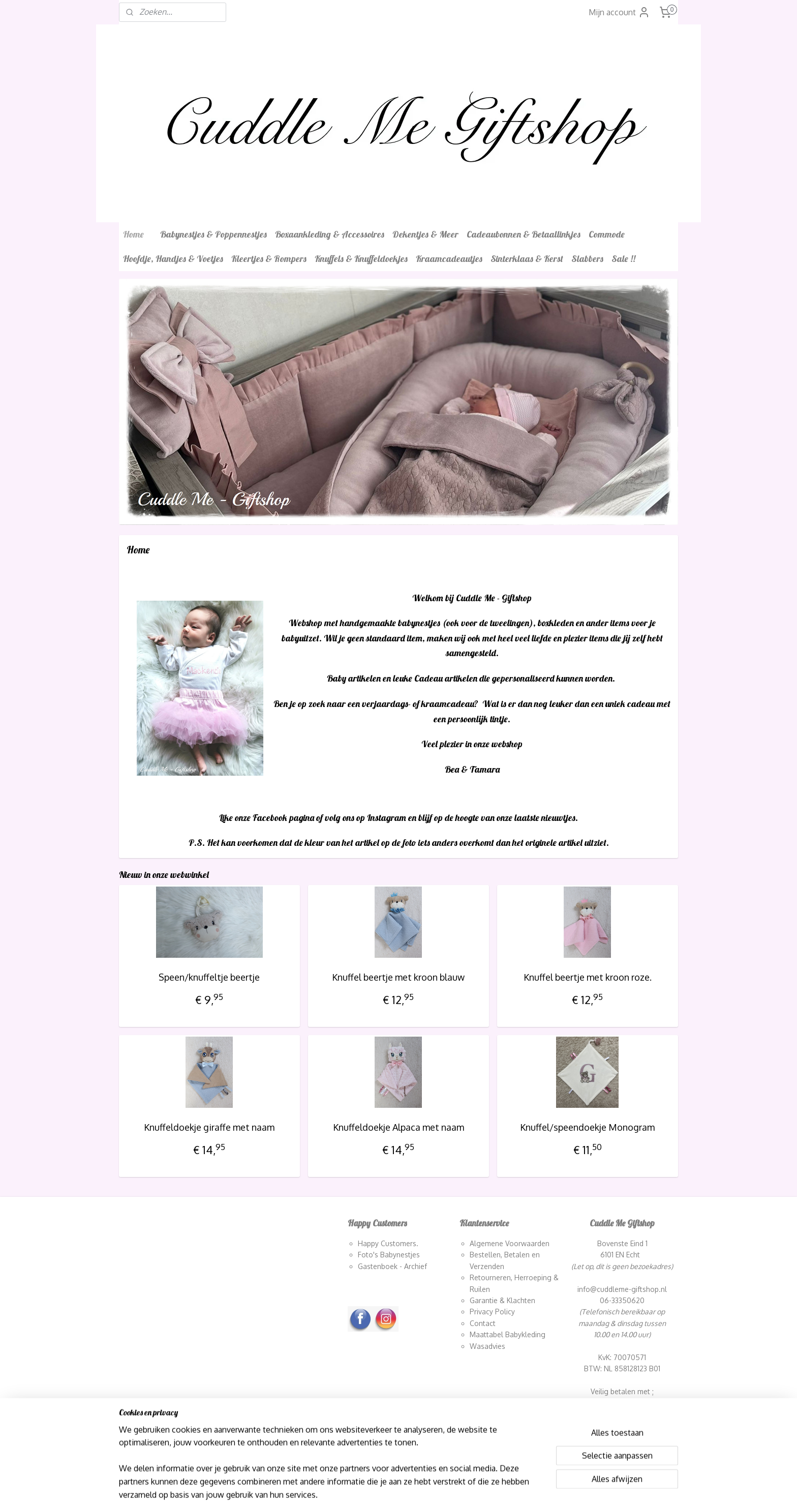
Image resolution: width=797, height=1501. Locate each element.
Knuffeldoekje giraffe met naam (209, 1127)
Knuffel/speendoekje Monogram (587, 1127)
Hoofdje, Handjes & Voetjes (173, 258)
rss (394, 1482)
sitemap (375, 1482)
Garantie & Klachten (502, 1300)
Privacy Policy (492, 1311)
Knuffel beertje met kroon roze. (588, 977)
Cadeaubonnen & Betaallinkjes (523, 234)
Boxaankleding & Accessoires (329, 234)
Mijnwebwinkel (508, 1482)
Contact (483, 1323)
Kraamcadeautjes (449, 258)
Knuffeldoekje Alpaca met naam (398, 1127)
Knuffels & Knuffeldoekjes (361, 258)
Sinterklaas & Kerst (527, 258)
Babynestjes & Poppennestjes (213, 234)
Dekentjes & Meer (425, 234)
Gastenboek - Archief (392, 1266)
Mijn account (619, 12)
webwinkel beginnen (428, 1482)
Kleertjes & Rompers (268, 258)
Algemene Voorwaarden (509, 1243)
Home (133, 234)
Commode (607, 234)
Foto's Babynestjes (389, 1254)
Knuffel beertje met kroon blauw (398, 977)
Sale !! (623, 258)
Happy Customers (387, 1243)
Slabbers (587, 258)
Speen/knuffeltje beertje (209, 977)
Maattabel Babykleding (507, 1334)
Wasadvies (487, 1346)
